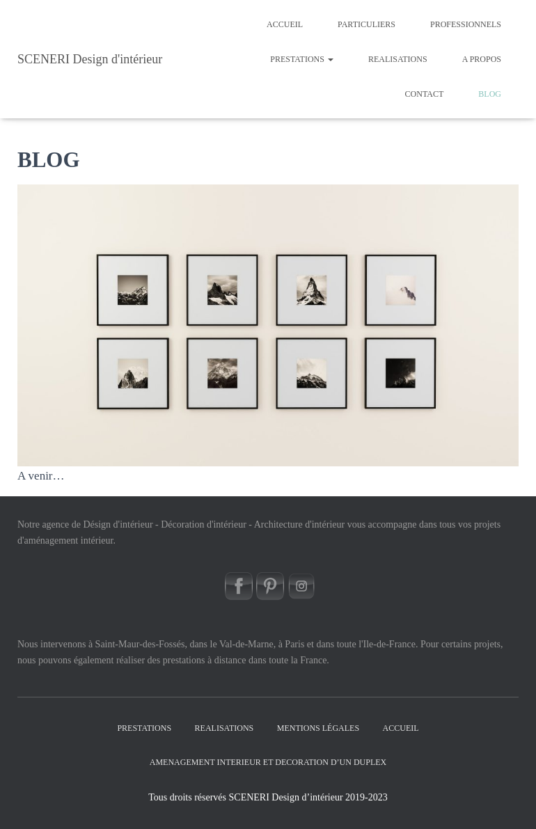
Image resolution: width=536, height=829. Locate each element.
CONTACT (424, 94)
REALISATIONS (397, 59)
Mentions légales (318, 728)
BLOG (489, 94)
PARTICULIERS (366, 24)
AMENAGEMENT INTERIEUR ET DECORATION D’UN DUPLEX (268, 762)
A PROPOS (481, 59)
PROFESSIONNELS (465, 24)
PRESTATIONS (301, 59)
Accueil (285, 24)
